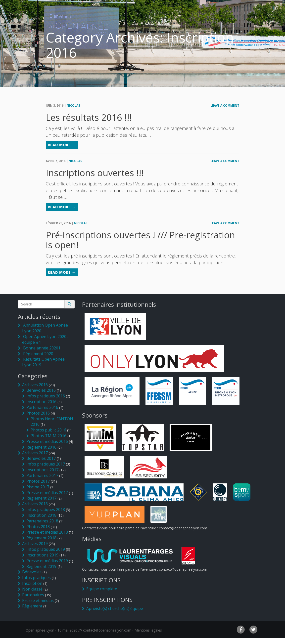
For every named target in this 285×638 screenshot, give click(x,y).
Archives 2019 (35, 543)
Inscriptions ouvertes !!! (95, 173)
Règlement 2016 (41, 447)
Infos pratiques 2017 (45, 464)
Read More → (62, 144)
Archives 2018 (35, 504)
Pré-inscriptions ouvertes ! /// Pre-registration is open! (140, 240)
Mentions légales (148, 630)
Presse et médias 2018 (47, 532)
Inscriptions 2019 (42, 555)
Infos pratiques (36, 577)
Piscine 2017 (37, 487)
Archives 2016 (35, 384)
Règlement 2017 (41, 498)
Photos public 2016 (48, 430)
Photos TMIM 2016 (48, 435)
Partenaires (33, 594)
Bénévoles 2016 (41, 390)
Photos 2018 (38, 526)
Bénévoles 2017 (41, 458)
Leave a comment (224, 105)
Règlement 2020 (38, 353)
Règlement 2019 (41, 566)
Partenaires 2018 (42, 521)
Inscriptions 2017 (42, 469)
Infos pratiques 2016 (45, 396)
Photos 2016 (38, 413)
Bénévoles (32, 572)
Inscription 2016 (41, 401)
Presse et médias (38, 600)
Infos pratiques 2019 (45, 549)
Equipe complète (101, 589)
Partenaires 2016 (42, 407)
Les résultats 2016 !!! (89, 117)
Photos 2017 (38, 481)
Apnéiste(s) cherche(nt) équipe (114, 608)
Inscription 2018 (41, 515)
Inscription (32, 583)
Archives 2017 (35, 453)
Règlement (32, 606)
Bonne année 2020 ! (41, 348)
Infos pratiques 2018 (45, 509)
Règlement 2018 (41, 538)
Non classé (32, 589)
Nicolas (73, 105)
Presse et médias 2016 (47, 441)
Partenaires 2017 (42, 475)
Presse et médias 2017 (47, 492)
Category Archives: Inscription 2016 (140, 45)
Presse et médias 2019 (47, 560)
